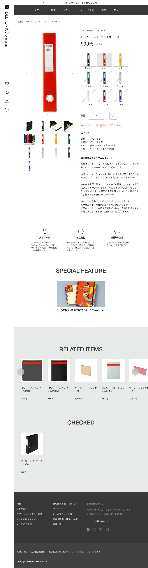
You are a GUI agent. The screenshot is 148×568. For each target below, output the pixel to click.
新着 (53, 10)
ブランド (67, 10)
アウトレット (120, 10)
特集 (103, 10)
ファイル (28, 22)
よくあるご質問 (24, 524)
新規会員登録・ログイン (64, 504)
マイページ (58, 509)
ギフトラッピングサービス (29, 514)
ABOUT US (22, 552)
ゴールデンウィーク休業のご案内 (81, 3)
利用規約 (80, 552)
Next (73, 74)
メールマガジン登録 (62, 514)
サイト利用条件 (93, 552)
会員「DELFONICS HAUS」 (66, 519)
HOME (20, 22)
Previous (26, 74)
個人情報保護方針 (38, 552)
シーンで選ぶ (87, 10)
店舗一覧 (57, 524)
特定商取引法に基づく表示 (61, 552)
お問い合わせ (102, 521)
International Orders (27, 519)
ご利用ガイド (23, 509)
